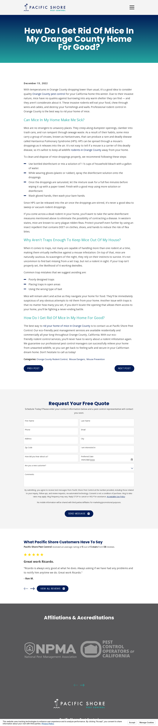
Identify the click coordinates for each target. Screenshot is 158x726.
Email (83, 430)
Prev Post (33, 368)
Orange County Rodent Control (52, 359)
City (82, 439)
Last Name (85, 421)
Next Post (124, 368)
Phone (27, 430)
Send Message (79, 513)
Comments (29, 474)
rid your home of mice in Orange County (66, 326)
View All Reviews (52, 588)
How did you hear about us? (36, 457)
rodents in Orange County (86, 150)
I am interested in (88, 448)
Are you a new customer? (35, 466)
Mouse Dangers (77, 359)
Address (28, 439)
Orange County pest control (48, 94)
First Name (29, 421)
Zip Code (28, 448)
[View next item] (32, 588)
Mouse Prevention (95, 359)
